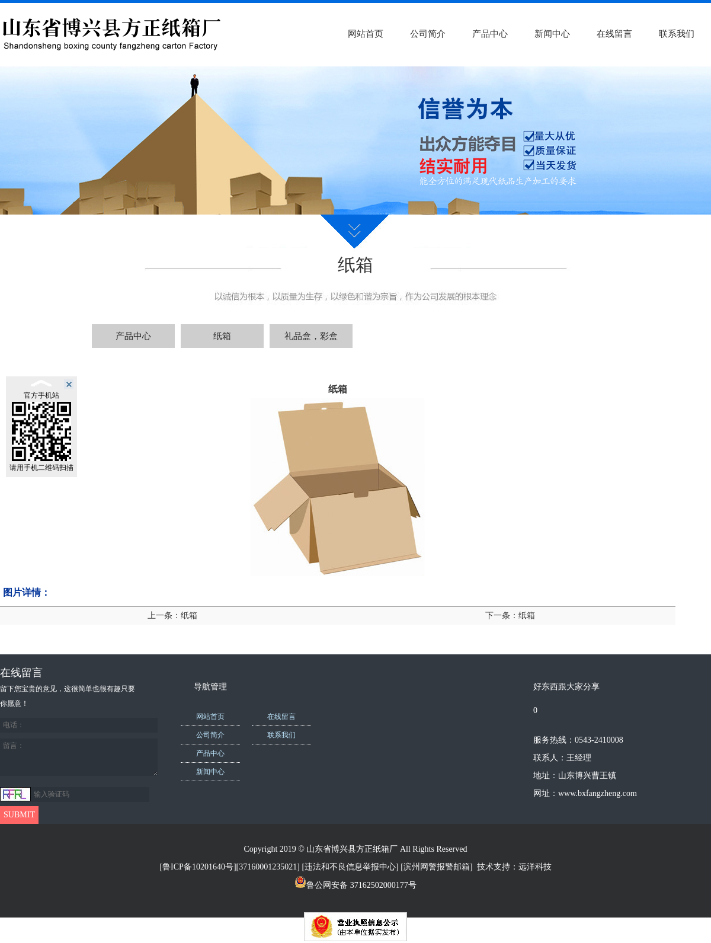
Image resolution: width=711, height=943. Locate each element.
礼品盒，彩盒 (311, 336)
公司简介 (428, 34)
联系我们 (676, 34)
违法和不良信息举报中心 (350, 866)
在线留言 (614, 34)
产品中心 (490, 34)
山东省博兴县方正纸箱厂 (352, 849)
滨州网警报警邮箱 (436, 866)
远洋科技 (535, 866)
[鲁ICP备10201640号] (197, 866)
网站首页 (365, 34)
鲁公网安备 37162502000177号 (355, 885)
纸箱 (222, 336)
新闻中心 (552, 34)
